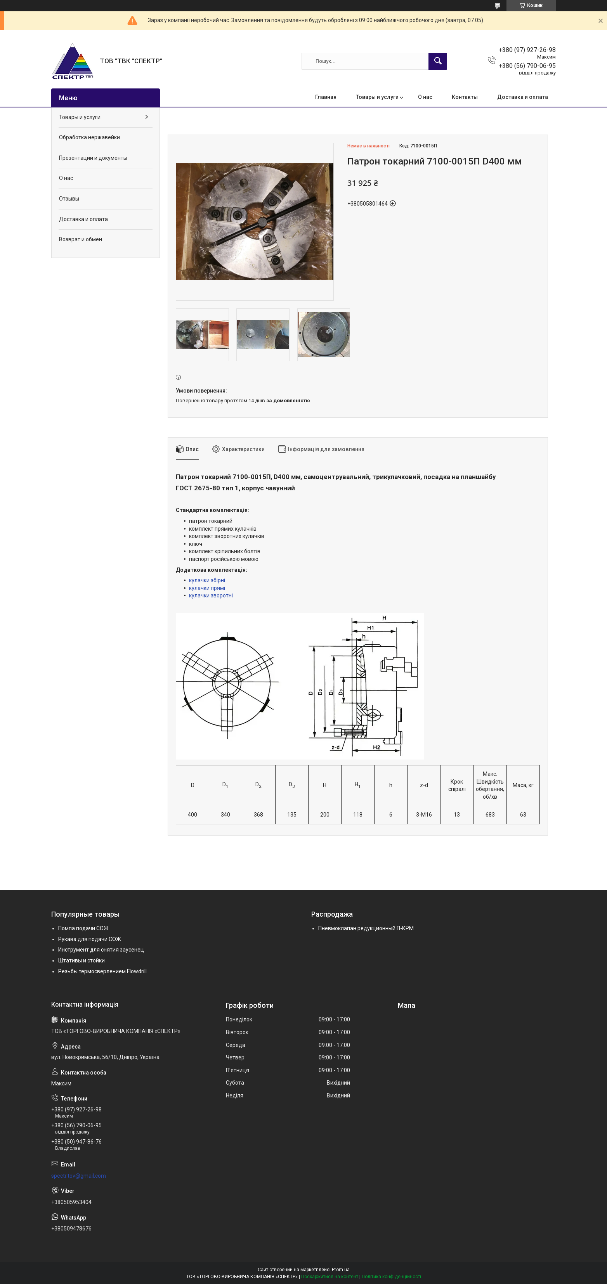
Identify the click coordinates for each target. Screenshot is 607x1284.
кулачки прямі (207, 588)
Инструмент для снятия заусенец (101, 950)
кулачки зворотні (211, 595)
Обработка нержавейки (89, 137)
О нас (425, 97)
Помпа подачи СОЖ (83, 928)
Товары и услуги (377, 97)
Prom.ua (341, 1269)
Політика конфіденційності (391, 1276)
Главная (325, 97)
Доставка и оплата (522, 97)
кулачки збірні (207, 580)
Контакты (465, 97)
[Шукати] (437, 61)
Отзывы (69, 199)
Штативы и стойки (81, 960)
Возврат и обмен (80, 239)
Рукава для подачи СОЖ (89, 939)
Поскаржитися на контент (329, 1276)
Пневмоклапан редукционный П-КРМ (366, 928)
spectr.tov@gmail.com (78, 1176)
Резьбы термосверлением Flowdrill (102, 971)
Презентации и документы (93, 158)
